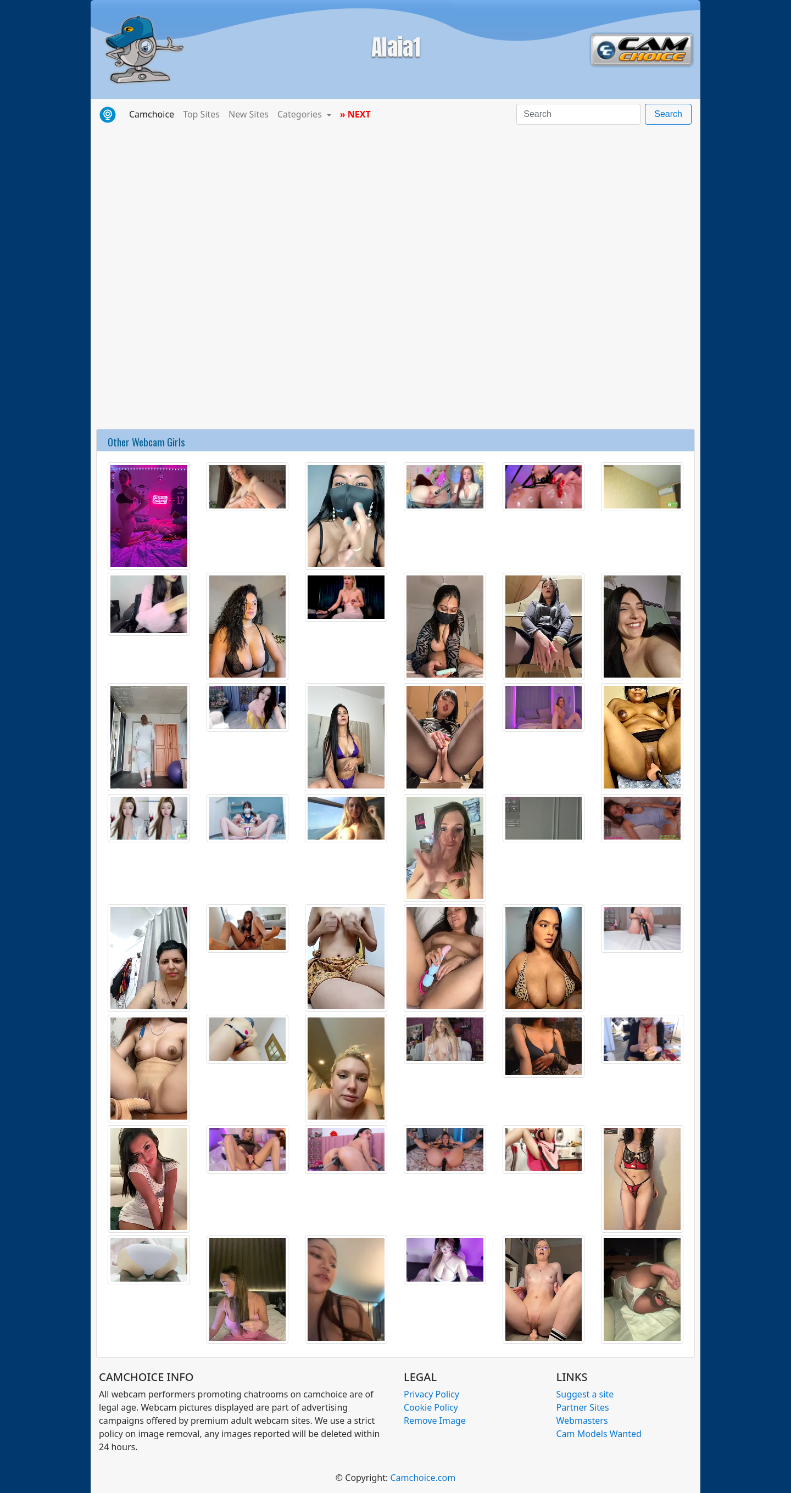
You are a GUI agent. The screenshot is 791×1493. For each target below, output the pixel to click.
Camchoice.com (422, 1478)
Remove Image (435, 1420)
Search (668, 114)
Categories (300, 114)
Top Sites (201, 114)
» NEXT (355, 114)
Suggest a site (585, 1394)
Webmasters (582, 1420)
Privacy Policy (431, 1394)
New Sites (249, 114)
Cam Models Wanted (599, 1434)
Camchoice (154, 113)
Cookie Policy (431, 1407)
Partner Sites (582, 1407)
